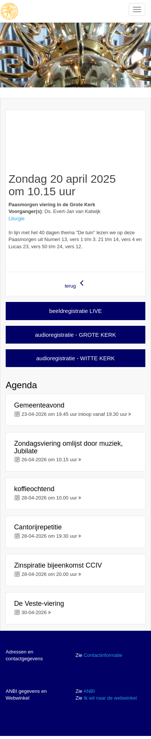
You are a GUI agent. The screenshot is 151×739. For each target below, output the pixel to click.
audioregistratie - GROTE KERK (75, 334)
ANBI (89, 691)
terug (75, 283)
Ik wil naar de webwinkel (110, 698)
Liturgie (16, 218)
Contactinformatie (103, 655)
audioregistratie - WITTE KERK (75, 358)
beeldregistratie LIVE (75, 311)
